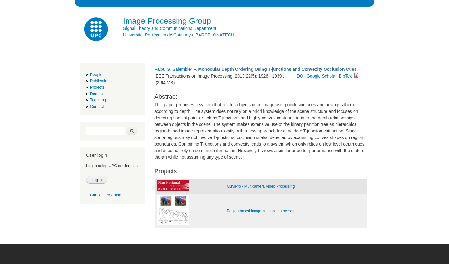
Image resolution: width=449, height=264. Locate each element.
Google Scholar (322, 76)
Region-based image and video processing (262, 211)
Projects (97, 87)
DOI (301, 76)
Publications (101, 81)
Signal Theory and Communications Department (169, 28)
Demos (96, 93)
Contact (97, 106)
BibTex (345, 76)
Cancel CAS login (105, 195)
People (96, 74)
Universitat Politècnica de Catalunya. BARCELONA (178, 34)
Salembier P (184, 69)
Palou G (162, 69)
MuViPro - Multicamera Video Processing (261, 186)
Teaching (98, 100)
